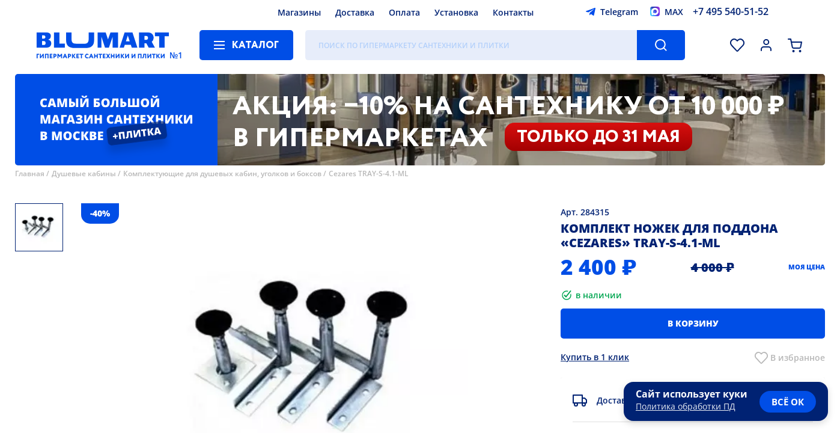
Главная (29, 173)
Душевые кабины (84, 173)
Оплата (404, 12)
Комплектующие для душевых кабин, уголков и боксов (222, 173)
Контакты (513, 12)
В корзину (693, 323)
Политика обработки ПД (685, 406)
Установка (456, 12)
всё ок (788, 402)
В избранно (795, 357)
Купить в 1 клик (595, 357)
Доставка (354, 12)
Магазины (299, 12)
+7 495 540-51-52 (730, 11)
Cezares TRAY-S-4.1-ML (369, 173)
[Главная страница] (102, 45)
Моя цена (806, 266)
